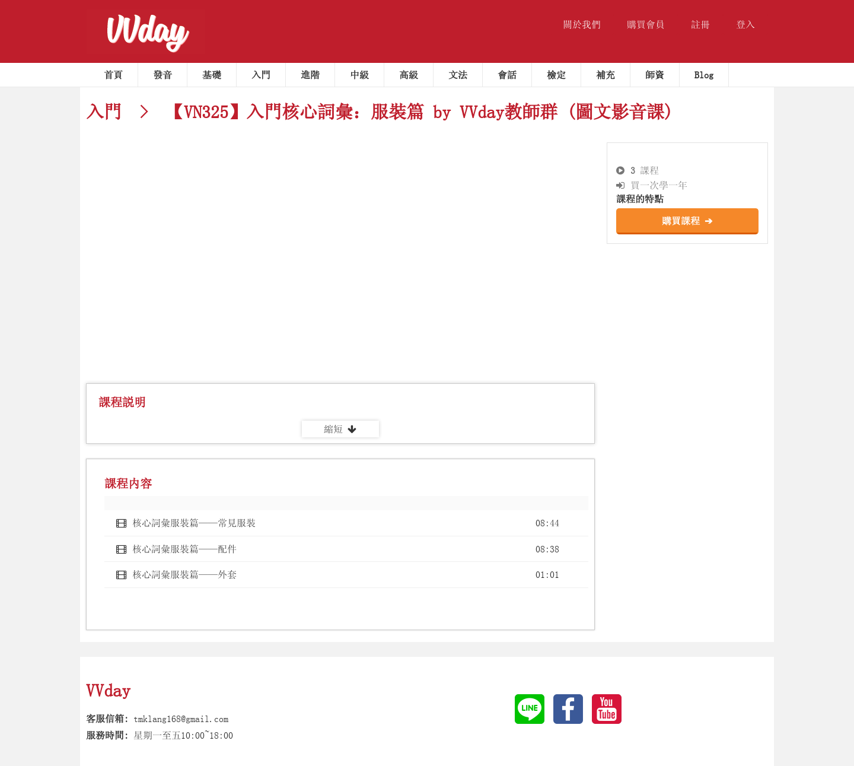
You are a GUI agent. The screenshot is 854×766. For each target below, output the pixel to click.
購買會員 (646, 24)
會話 (507, 75)
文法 (457, 75)
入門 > (121, 111)
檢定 (556, 75)
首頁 (113, 75)
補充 (605, 75)
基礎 (211, 75)
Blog (703, 75)
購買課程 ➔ (687, 220)
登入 (745, 24)
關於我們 (582, 24)
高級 (408, 75)
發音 (162, 75)
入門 (260, 75)
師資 (654, 75)
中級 (359, 75)
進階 (310, 75)
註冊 (700, 24)
